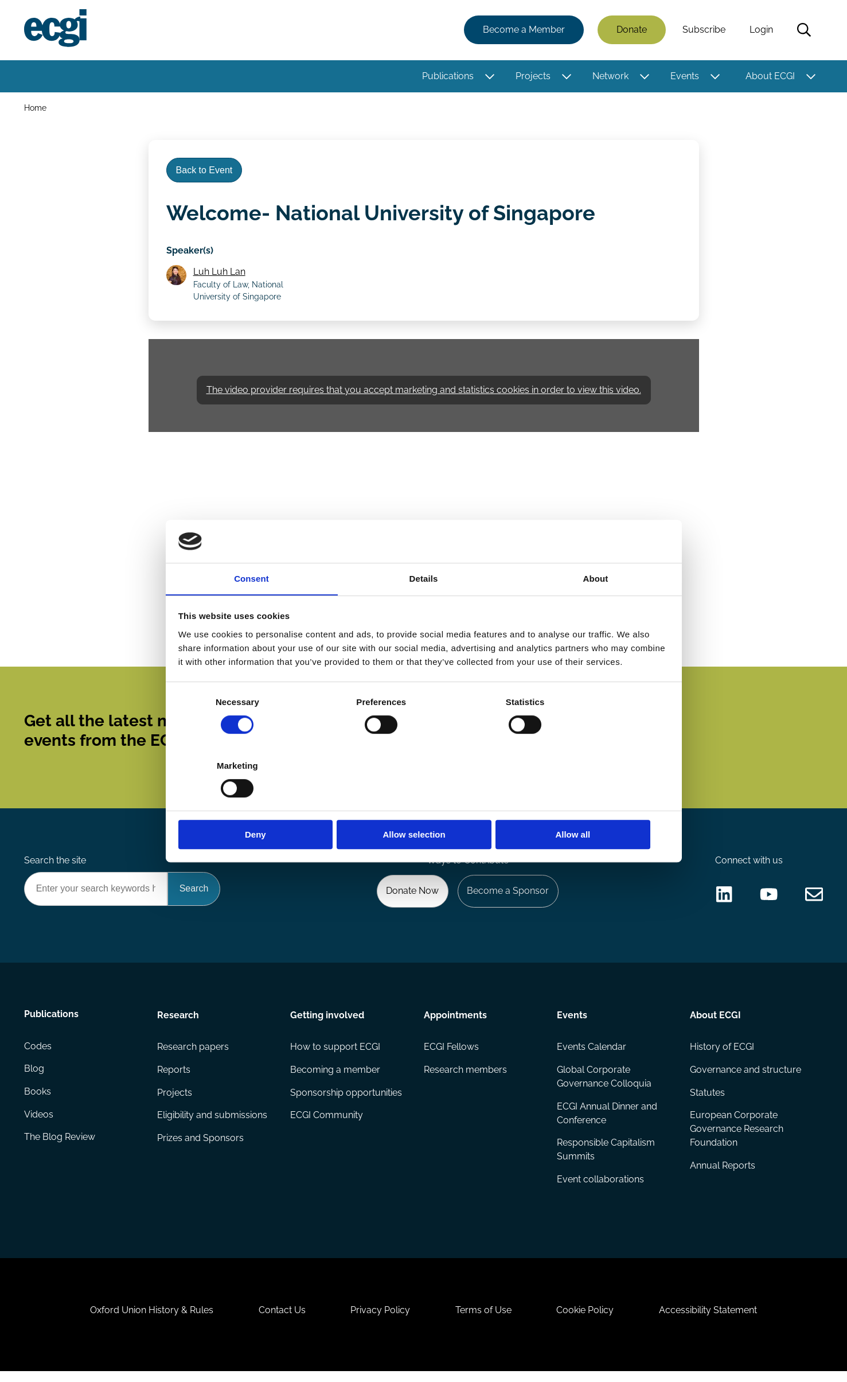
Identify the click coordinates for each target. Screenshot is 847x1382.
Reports (174, 1076)
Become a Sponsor (507, 897)
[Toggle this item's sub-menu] (490, 76)
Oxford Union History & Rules (150, 1319)
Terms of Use (484, 1319)
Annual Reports (722, 1172)
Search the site (56, 866)
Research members (465, 1076)
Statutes (707, 1099)
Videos (39, 1122)
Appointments (455, 1021)
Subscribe (703, 30)
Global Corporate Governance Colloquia (604, 1083)
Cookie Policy (586, 1319)
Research (179, 1021)
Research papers (193, 1053)
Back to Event (205, 171)
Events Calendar (591, 1053)
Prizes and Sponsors (201, 1145)
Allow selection (423, 803)
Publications (448, 76)
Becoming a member (336, 1076)
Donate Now (411, 897)
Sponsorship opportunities (347, 1099)
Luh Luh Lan (220, 273)
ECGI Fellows (451, 1053)
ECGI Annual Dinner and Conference (607, 1120)
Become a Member (524, 30)
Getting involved (328, 1021)
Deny (259, 803)
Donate (631, 30)
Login (761, 30)
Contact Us (281, 1319)
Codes (38, 1053)
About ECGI (770, 76)
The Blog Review (60, 1145)
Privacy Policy (380, 1319)
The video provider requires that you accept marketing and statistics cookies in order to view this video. (423, 392)
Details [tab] (423, 611)
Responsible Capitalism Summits (606, 1156)
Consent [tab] (251, 611)
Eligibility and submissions (213, 1122)
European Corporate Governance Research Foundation (736, 1136)
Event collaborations (600, 1186)
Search (804, 30)
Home (36, 108)
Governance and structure (745, 1076)
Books (38, 1099)
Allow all (588, 803)
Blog (35, 1076)
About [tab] (595, 611)
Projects (533, 76)
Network (610, 76)
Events (684, 76)
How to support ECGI (336, 1053)
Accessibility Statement (710, 1319)
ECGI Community (327, 1122)
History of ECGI (722, 1053)
